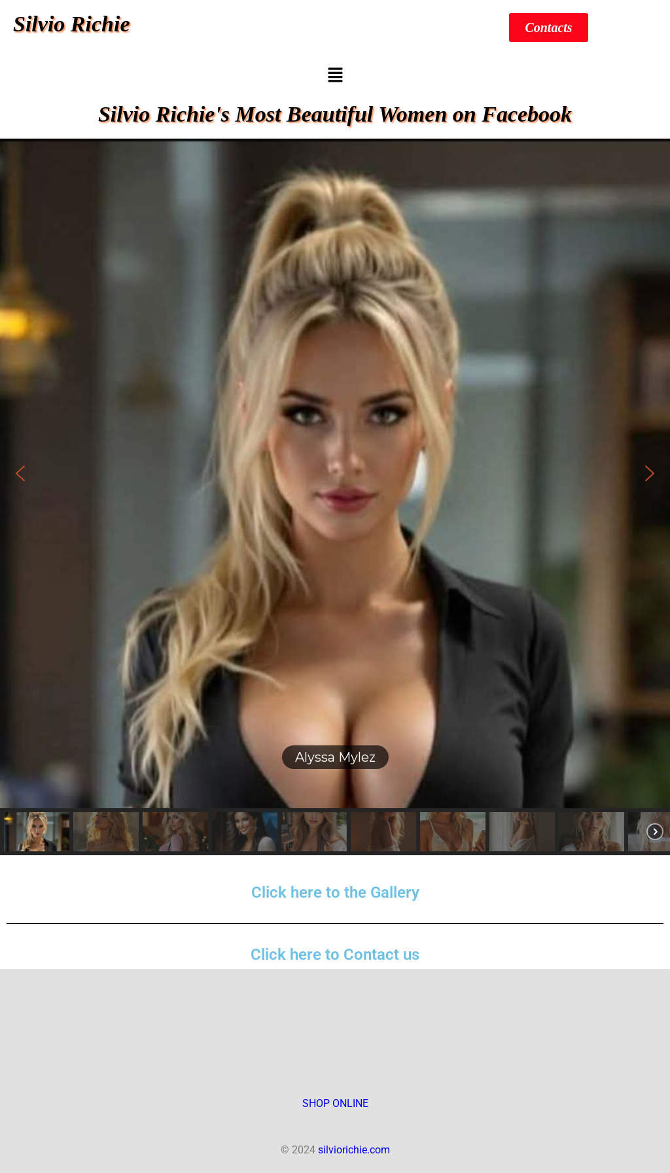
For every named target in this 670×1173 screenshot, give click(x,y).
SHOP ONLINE (335, 1103)
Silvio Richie (71, 24)
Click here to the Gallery (335, 892)
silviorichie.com (354, 1150)
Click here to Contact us (335, 954)
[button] (335, 75)
